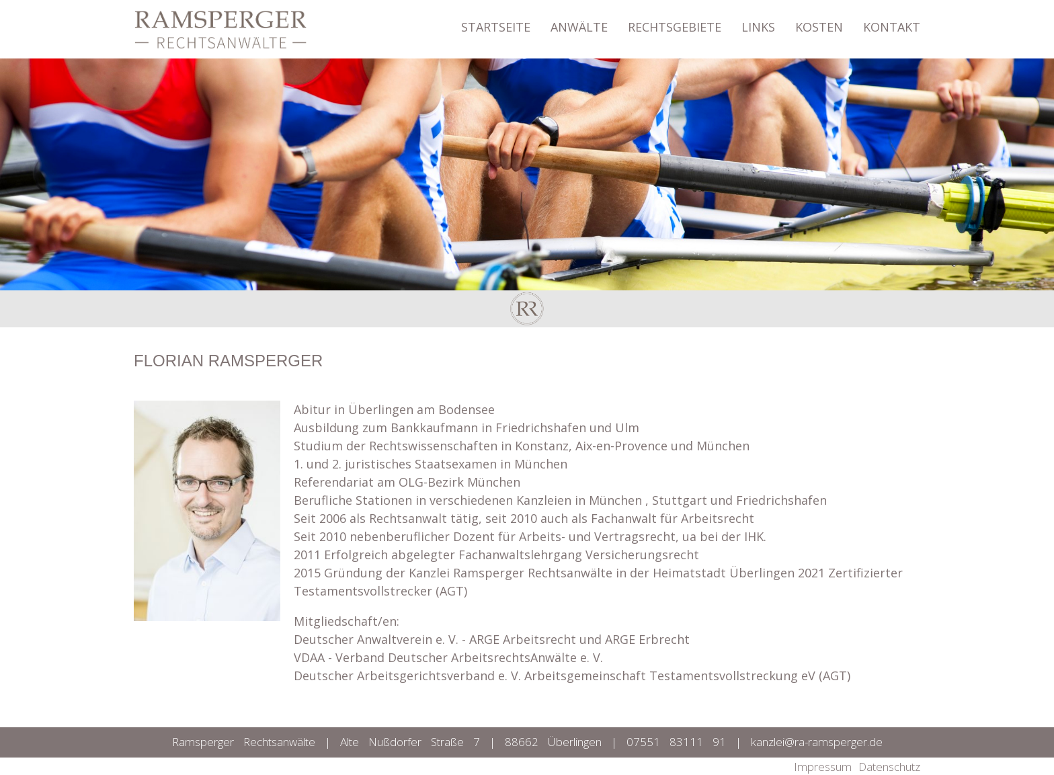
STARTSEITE (495, 20)
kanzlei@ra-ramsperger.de (817, 741)
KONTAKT (891, 20)
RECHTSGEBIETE (674, 20)
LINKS (758, 20)
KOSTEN (819, 20)
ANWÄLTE (579, 20)
